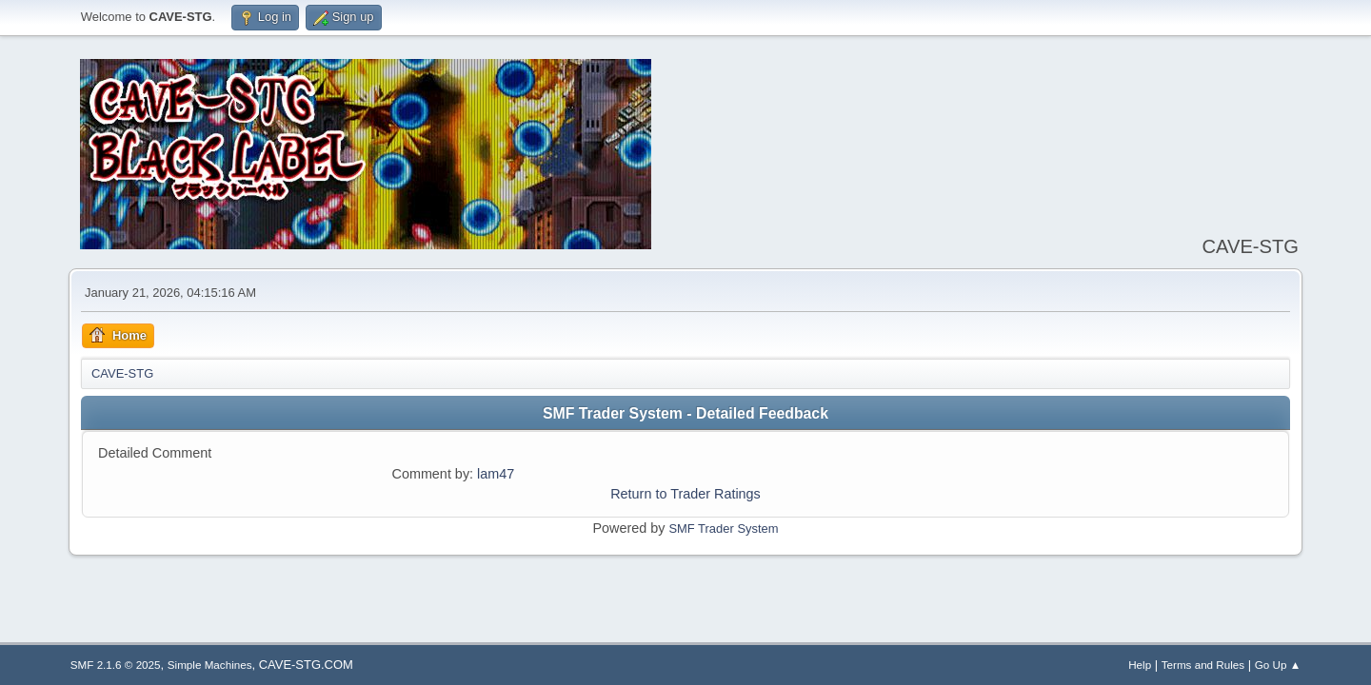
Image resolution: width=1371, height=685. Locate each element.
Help (1139, 664)
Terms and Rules (1203, 664)
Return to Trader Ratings (685, 493)
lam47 (495, 473)
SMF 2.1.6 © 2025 (115, 664)
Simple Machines (210, 664)
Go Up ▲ (1278, 664)
